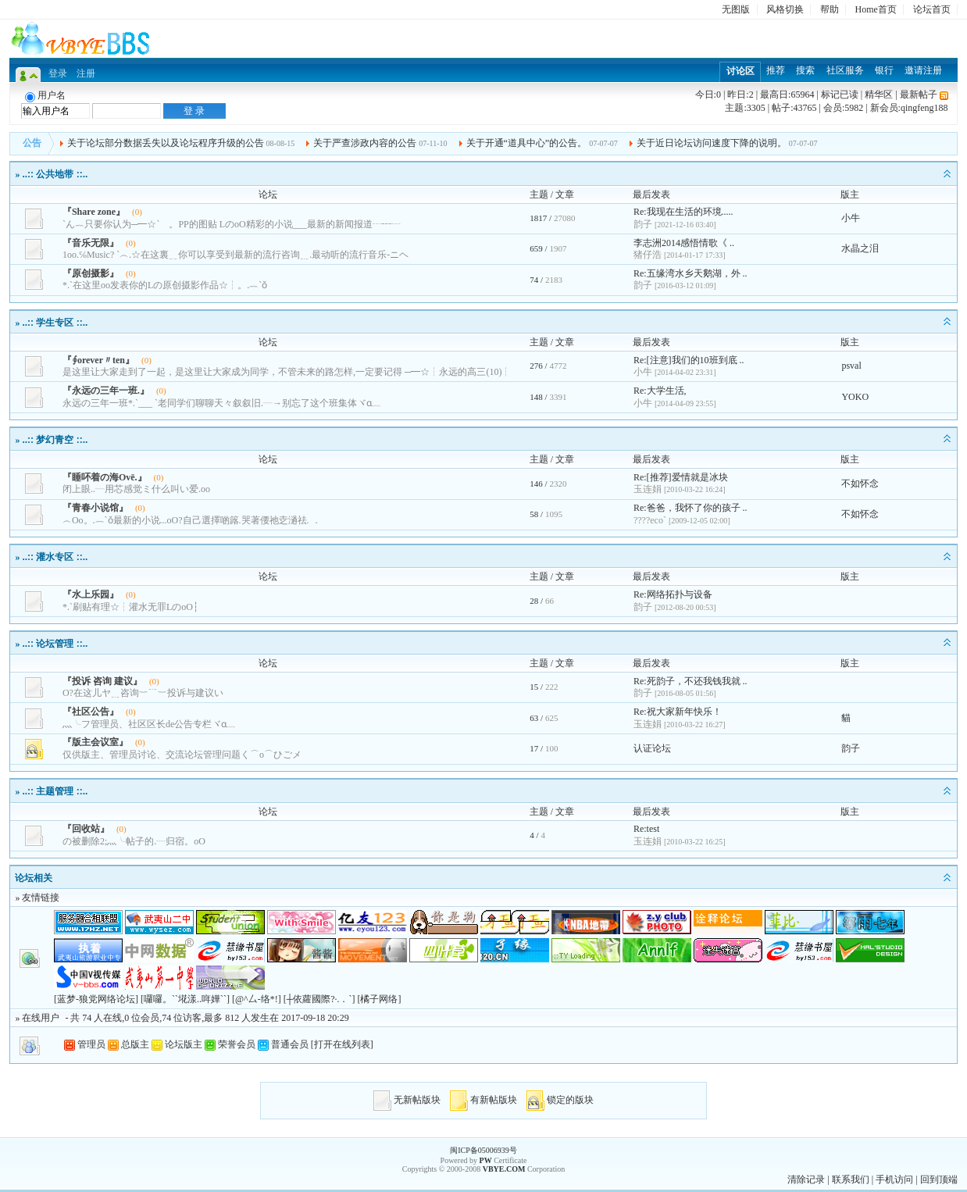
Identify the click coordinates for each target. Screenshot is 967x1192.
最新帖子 (918, 94)
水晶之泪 (860, 248)
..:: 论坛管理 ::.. (54, 643)
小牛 (850, 217)
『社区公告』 (90, 711)
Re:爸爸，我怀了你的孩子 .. (690, 507)
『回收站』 (85, 828)
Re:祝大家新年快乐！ (677, 711)
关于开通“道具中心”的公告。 (526, 142)
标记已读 (839, 94)
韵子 (850, 748)
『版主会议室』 (95, 742)
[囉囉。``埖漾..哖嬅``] (185, 999)
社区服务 (845, 70)
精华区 (879, 94)
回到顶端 (939, 1179)
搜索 (805, 70)
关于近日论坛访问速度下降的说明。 (712, 142)
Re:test (646, 828)
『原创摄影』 (90, 273)
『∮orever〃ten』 (98, 360)
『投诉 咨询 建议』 (102, 681)
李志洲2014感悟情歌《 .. (683, 242)
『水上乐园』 (90, 594)
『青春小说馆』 (95, 507)
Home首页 (876, 9)
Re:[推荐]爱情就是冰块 (680, 477)
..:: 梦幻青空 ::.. (54, 439)
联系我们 (850, 1179)
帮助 (829, 9)
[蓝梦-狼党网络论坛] (96, 999)
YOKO (855, 396)
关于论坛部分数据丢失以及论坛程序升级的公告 (165, 142)
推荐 (775, 70)
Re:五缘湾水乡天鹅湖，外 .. (690, 273)
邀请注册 (923, 70)
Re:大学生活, (660, 390)
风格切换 (785, 9)
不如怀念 (860, 483)
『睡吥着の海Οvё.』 (104, 477)
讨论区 (740, 71)
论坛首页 (932, 9)
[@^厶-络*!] (256, 999)
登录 (57, 73)
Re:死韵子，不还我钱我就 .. (690, 681)
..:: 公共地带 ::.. (54, 174)
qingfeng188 (924, 107)
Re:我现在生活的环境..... (683, 211)
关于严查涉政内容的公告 (364, 142)
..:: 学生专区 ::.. (54, 322)
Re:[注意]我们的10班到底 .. (688, 360)
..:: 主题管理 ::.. (54, 791)
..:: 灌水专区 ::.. (54, 556)
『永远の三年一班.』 (105, 390)
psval (851, 365)
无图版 (736, 9)
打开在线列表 (342, 1044)
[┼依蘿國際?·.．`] (319, 999)
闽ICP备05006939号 (483, 1150)
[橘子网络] (379, 999)
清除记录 (806, 1179)
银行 (884, 70)
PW (486, 1160)
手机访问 (894, 1179)
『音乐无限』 (90, 242)
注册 (86, 73)
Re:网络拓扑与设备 (672, 594)
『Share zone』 (93, 211)
